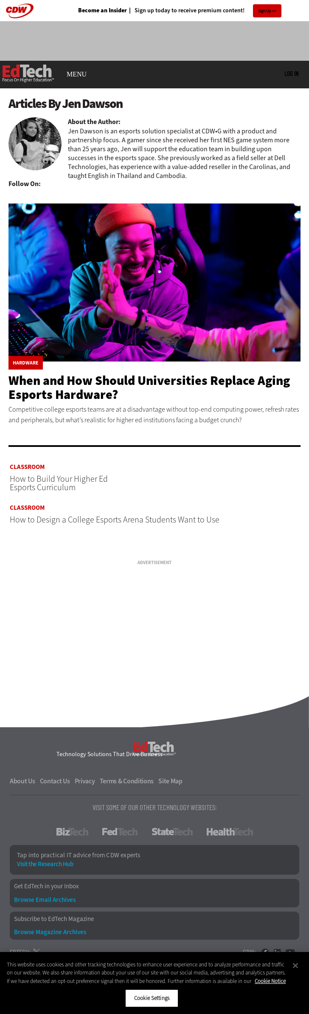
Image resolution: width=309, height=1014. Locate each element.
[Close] (295, 965)
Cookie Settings (151, 998)
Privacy (85, 781)
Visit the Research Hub (45, 864)
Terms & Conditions (127, 781)
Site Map (170, 781)
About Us (22, 781)
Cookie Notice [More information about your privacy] (270, 981)
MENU (77, 74)
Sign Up (264, 11)
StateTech (172, 832)
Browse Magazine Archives (50, 932)
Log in (291, 73)
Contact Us (55, 781)
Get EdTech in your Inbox (46, 886)
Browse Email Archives (45, 900)
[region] (154, 983)
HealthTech (230, 832)
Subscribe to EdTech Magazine (54, 919)
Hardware (26, 362)
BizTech (72, 832)
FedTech (120, 832)
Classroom (27, 467)
